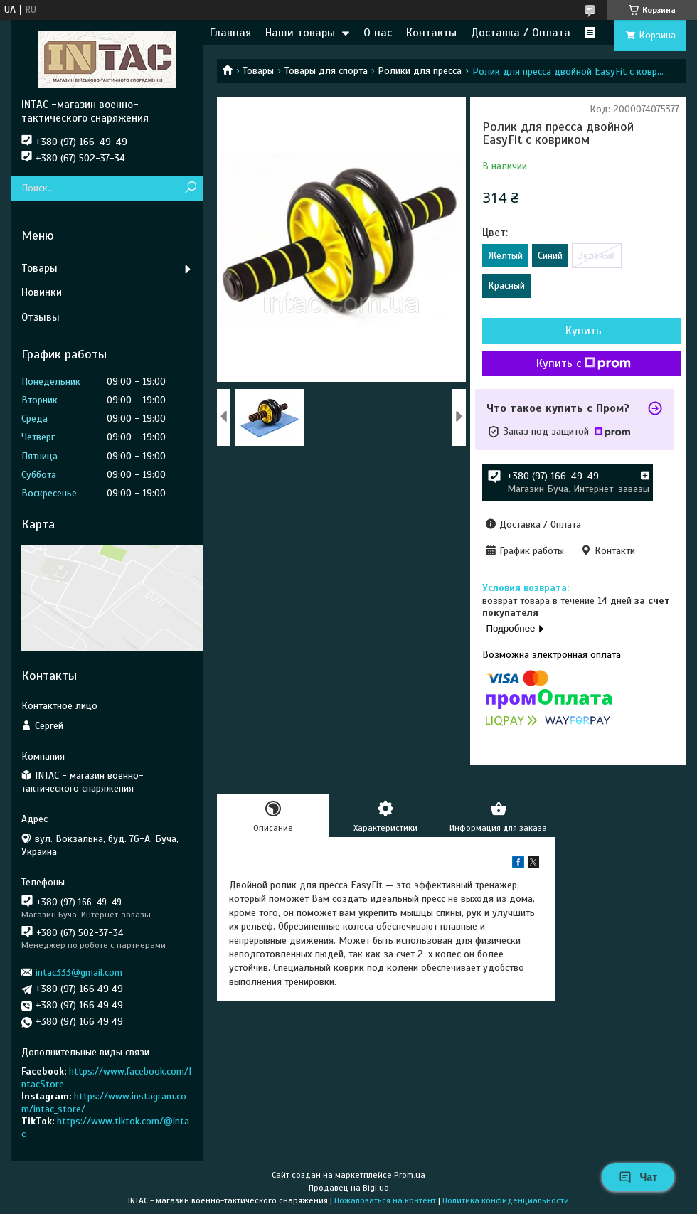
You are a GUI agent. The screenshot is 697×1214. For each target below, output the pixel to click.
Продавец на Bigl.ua (349, 1188)
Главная (230, 33)
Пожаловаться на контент (385, 1200)
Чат (638, 1177)
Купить (583, 331)
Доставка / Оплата (520, 33)
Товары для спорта (326, 71)
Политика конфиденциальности (505, 1200)
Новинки (41, 292)
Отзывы (40, 317)
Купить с (583, 363)
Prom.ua (409, 1175)
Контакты (431, 33)
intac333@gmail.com (79, 973)
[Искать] (190, 188)
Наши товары (300, 33)
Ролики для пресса (420, 71)
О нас (377, 33)
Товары (258, 71)
